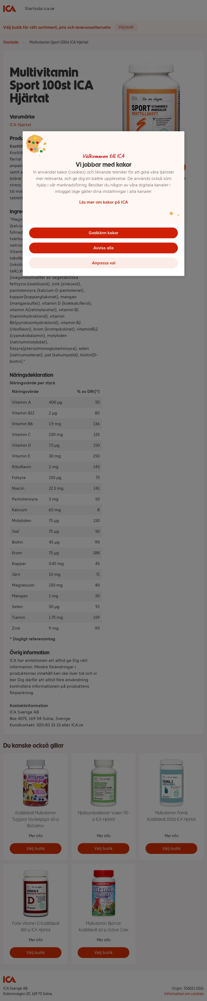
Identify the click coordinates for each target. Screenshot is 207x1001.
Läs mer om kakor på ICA (103, 202)
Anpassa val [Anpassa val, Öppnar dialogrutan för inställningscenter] (103, 262)
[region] (103, 203)
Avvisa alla (103, 247)
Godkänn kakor (103, 232)
